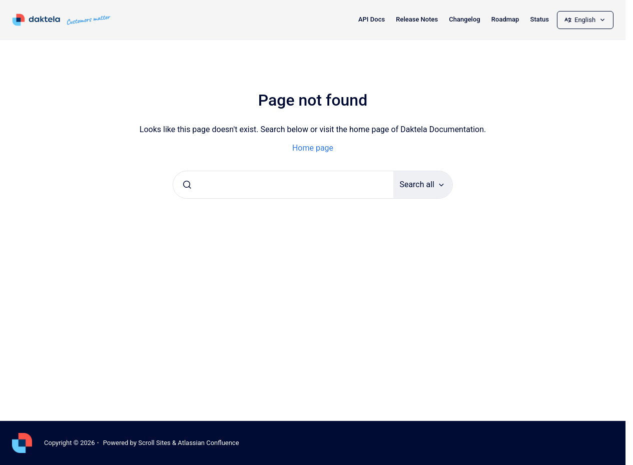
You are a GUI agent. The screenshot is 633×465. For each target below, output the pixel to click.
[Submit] (187, 185)
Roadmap (505, 19)
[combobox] (283, 184)
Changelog (464, 19)
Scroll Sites (154, 442)
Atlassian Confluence (208, 442)
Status (539, 19)
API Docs (371, 19)
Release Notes (417, 19)
